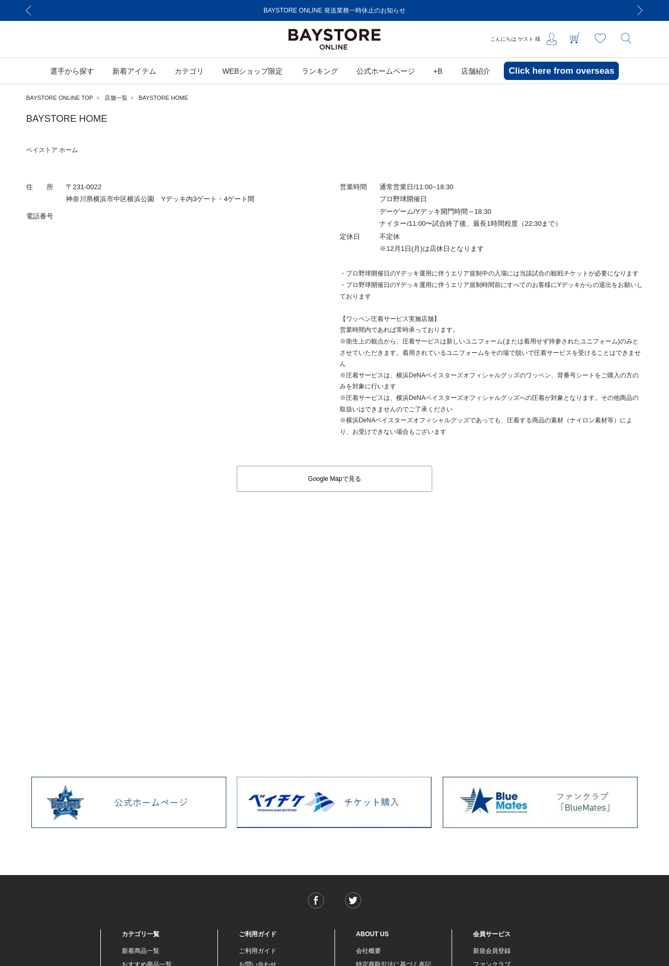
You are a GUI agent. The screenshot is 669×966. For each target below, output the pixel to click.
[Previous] (28, 10)
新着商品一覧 (140, 950)
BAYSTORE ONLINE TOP (59, 98)
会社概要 (368, 950)
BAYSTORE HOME (163, 98)
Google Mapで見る (334, 478)
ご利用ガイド (257, 950)
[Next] (640, 10)
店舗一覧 (116, 98)
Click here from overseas (561, 71)
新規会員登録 (492, 950)
